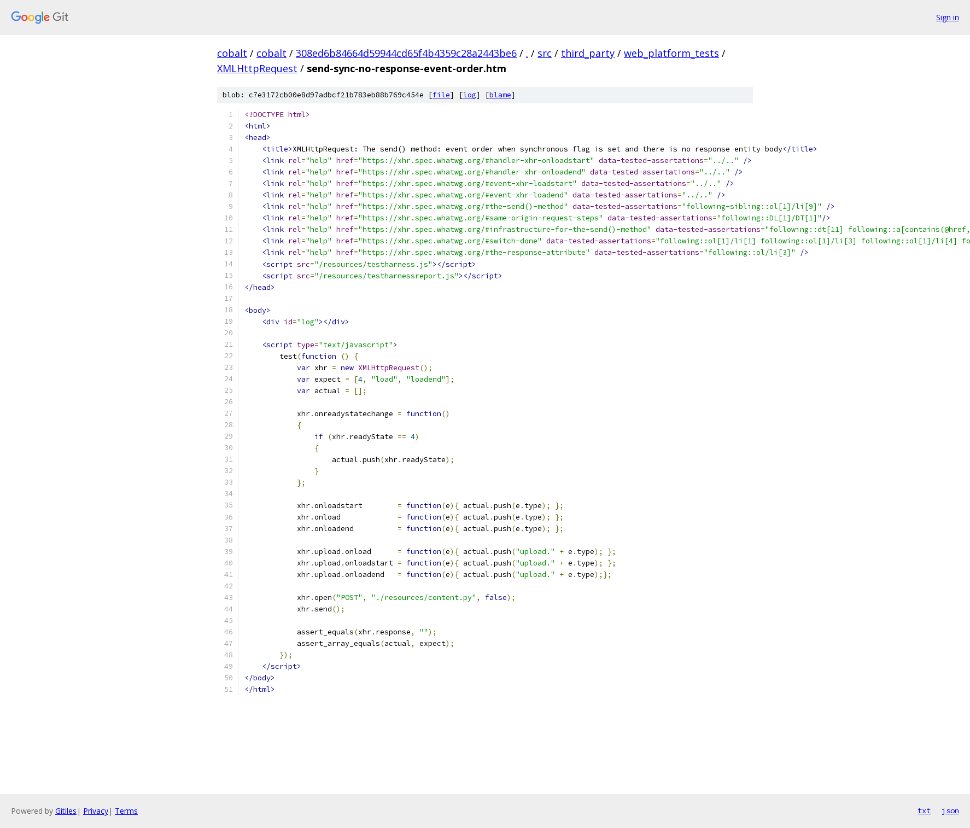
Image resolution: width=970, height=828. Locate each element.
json (950, 810)
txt (924, 810)
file (441, 95)
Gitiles (66, 811)
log (469, 95)
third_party (588, 53)
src (544, 53)
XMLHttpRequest (257, 68)
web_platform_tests (671, 53)
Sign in (947, 17)
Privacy (95, 811)
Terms (126, 811)
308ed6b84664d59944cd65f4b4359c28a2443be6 (406, 53)
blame (500, 95)
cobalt (232, 53)
